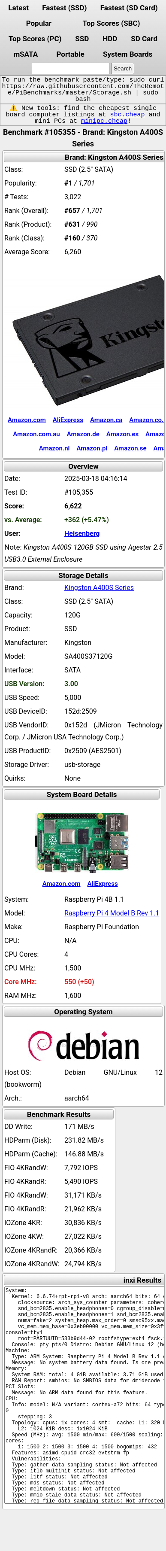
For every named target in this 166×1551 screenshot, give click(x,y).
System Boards (128, 54)
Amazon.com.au (36, 434)
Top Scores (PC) (35, 38)
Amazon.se (130, 448)
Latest (18, 7)
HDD (110, 38)
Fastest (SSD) (64, 7)
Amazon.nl (54, 448)
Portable (70, 54)
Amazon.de (83, 434)
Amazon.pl (91, 448)
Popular (38, 23)
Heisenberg (82, 533)
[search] (70, 68)
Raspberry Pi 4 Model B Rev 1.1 (111, 913)
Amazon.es (122, 434)
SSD (82, 38)
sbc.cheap (127, 114)
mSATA (25, 54)
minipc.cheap (104, 121)
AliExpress (68, 420)
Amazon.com (27, 420)
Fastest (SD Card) (129, 7)
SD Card (144, 38)
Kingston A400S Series (99, 588)
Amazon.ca (106, 420)
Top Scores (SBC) (111, 23)
